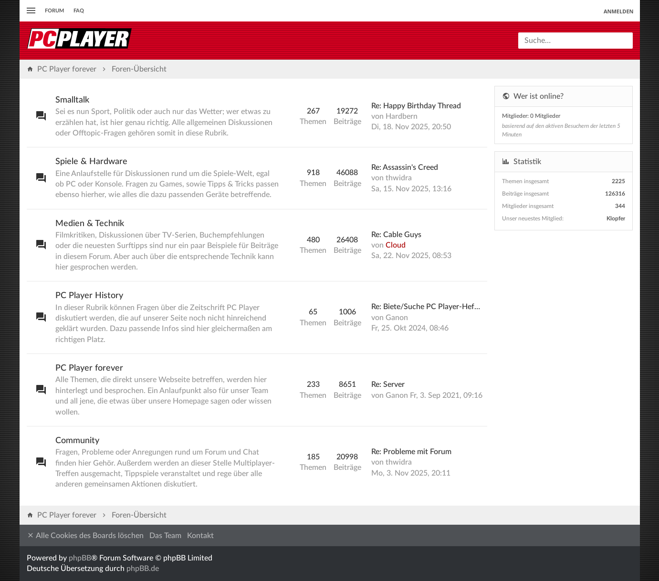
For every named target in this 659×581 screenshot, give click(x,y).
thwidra (399, 178)
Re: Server (388, 384)
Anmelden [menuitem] (619, 11)
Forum (54, 10)
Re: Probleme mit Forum (411, 452)
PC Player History (89, 295)
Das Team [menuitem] (165, 536)
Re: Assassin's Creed (404, 167)
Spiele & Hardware (91, 161)
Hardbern (402, 116)
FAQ (78, 10)
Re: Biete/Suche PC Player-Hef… (425, 307)
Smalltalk (72, 100)
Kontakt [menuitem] (200, 536)
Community (77, 440)
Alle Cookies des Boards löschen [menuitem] (85, 535)
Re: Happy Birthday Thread (416, 106)
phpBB (80, 558)
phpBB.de (142, 568)
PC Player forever (89, 368)
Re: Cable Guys (396, 235)
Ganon (397, 318)
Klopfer (616, 218)
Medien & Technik (89, 223)
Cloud (396, 245)
